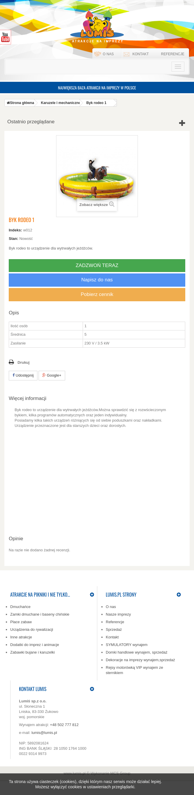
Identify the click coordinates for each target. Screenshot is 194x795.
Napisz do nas (97, 280)
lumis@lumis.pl (44, 732)
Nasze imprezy (118, 614)
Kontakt (140, 54)
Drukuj (24, 362)
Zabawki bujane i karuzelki (32, 652)
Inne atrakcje (21, 637)
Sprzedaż (114, 629)
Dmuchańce (20, 607)
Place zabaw (21, 622)
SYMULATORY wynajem (127, 644)
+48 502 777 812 (64, 725)
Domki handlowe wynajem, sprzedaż (136, 652)
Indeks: (15, 230)
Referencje (172, 54)
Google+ (51, 375)
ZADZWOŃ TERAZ (97, 265)
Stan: (13, 238)
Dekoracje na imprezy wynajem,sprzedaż (140, 660)
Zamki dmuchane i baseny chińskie (39, 614)
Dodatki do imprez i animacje (34, 644)
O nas (108, 54)
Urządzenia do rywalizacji (31, 629)
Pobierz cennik (97, 294)
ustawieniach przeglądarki (110, 786)
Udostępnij (23, 375)
